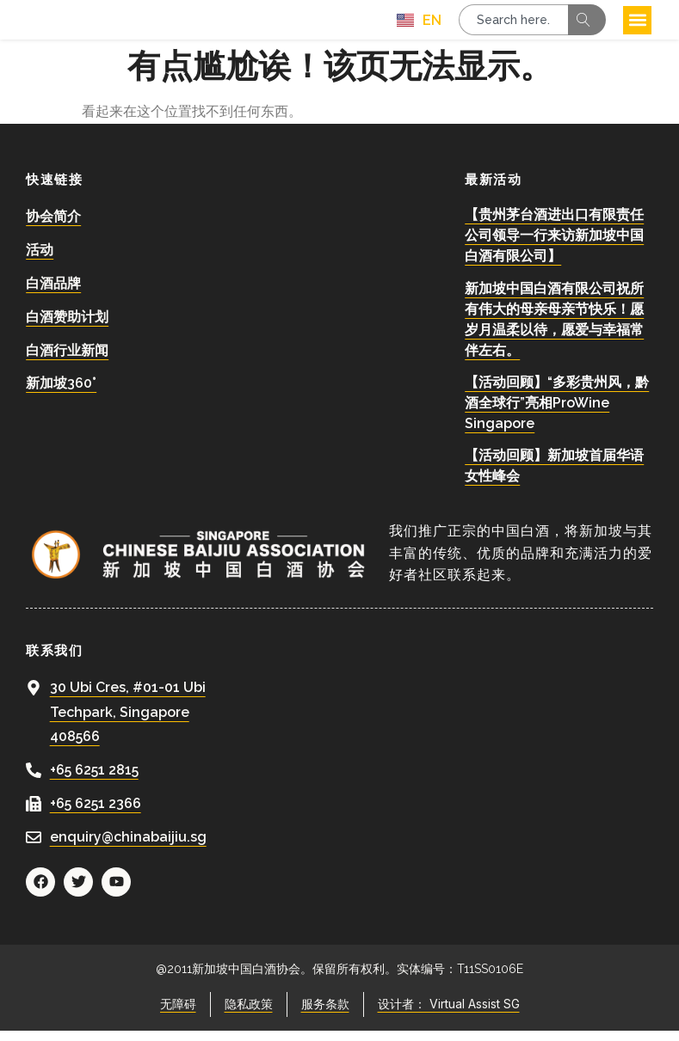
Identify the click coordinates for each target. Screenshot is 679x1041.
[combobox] (513, 24)
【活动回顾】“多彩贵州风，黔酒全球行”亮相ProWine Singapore (557, 413)
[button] (637, 25)
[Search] (587, 24)
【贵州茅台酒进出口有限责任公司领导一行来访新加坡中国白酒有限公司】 (554, 246)
